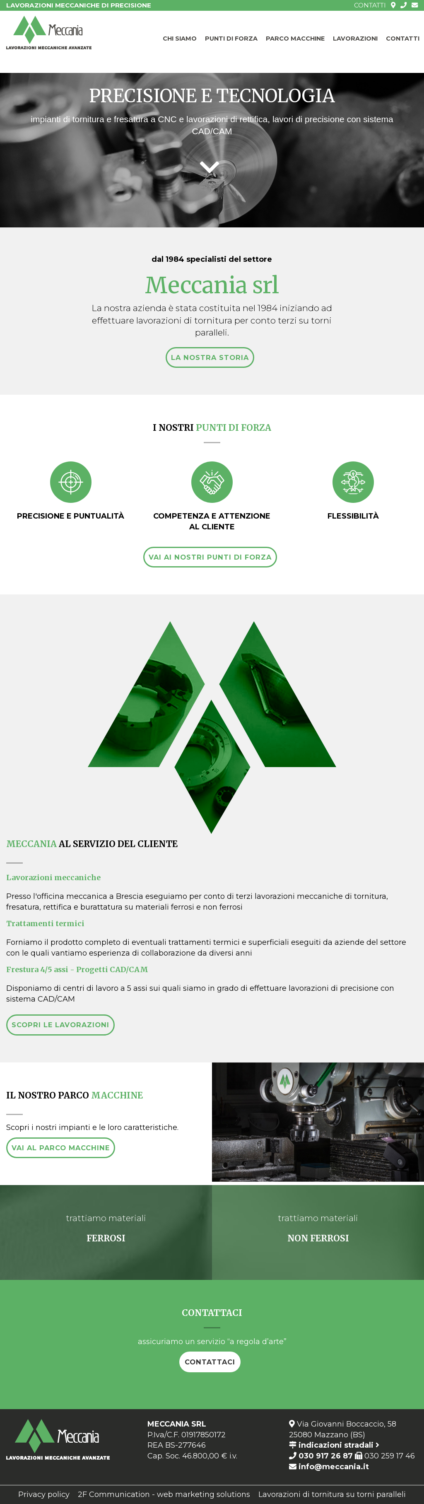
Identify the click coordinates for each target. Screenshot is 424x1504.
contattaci (210, 1362)
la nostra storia (210, 357)
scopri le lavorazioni (60, 1025)
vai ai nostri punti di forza (210, 557)
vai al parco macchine (61, 1148)
